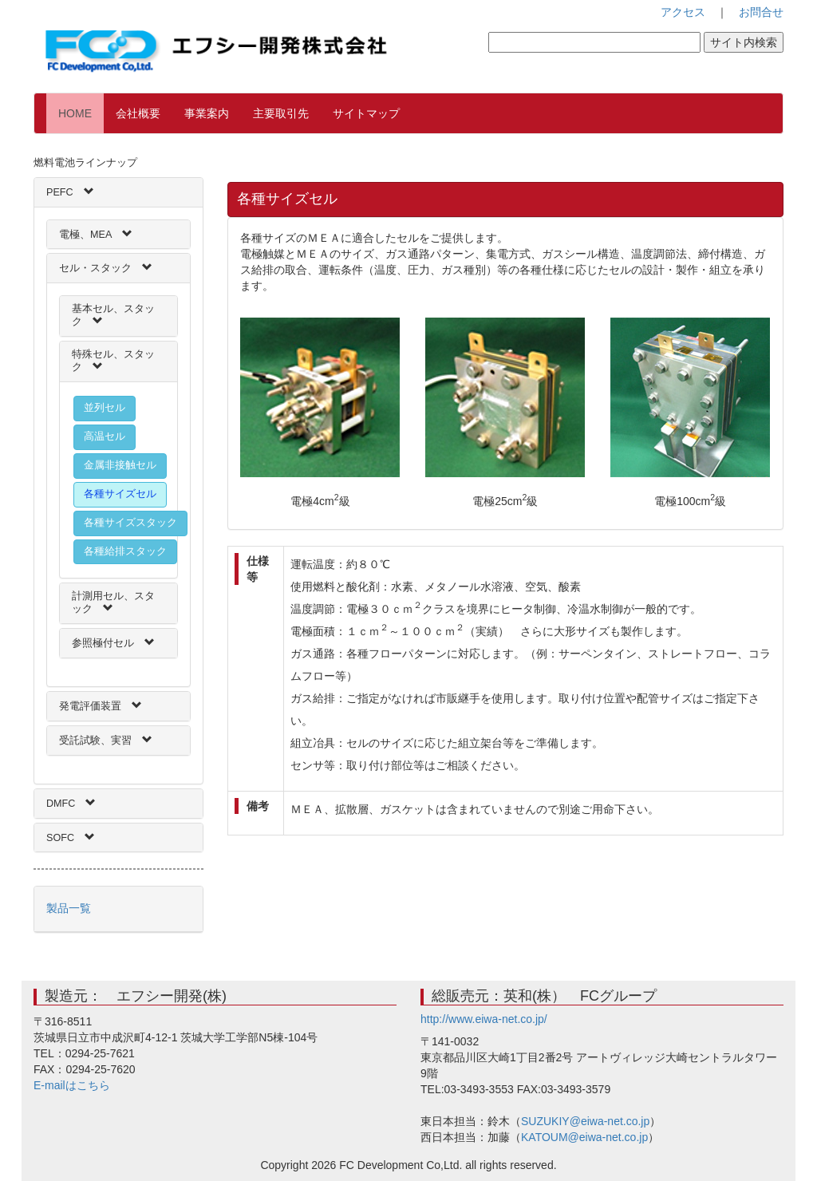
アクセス (683, 12)
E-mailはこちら (72, 1085)
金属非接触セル (120, 465)
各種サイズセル (120, 494)
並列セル (104, 407)
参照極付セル (103, 643)
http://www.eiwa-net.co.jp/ (483, 1019)
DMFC (60, 803)
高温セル (104, 436)
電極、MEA (85, 234)
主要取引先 (281, 113)
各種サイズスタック (130, 522)
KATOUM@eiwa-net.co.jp (584, 1137)
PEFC (59, 192)
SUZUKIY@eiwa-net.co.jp (585, 1121)
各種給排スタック (125, 551)
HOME (81, 112)
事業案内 (206, 113)
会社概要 (138, 113)
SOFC (60, 837)
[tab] (118, 192)
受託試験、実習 (95, 740)
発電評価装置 (90, 706)
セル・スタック (95, 268)
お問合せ (761, 12)
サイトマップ (366, 113)
